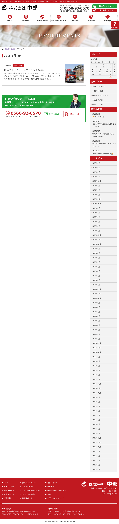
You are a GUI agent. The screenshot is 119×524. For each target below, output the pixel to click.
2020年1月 (96, 379)
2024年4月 (96, 186)
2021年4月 (96, 325)
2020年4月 (96, 366)
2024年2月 (96, 190)
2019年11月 (96, 388)
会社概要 (26, 21)
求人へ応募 (75, 114)
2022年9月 (96, 249)
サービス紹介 (42, 21)
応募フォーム (52, 483)
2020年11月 (96, 348)
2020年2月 (96, 375)
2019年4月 (96, 420)
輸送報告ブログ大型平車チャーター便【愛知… (104, 133)
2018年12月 (96, 438)
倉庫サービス (9, 494)
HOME (10, 21)
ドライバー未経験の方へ (31, 490)
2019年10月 (96, 393)
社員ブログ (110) (98, 86)
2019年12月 (96, 384)
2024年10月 (96, 181)
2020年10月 (96, 352)
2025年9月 (96, 163)
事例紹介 (107, 21)
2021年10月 (96, 298)
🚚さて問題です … (104, 115)
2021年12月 (96, 289)
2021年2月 (96, 334)
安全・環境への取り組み (56, 490)
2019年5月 (96, 415)
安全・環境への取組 (58, 20)
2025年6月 (96, 168)
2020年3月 (96, 370)
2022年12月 (96, 235)
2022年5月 (96, 267)
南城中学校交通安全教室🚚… (104, 152)
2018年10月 (96, 447)
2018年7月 (96, 460)
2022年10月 (96, 244)
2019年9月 (96, 397)
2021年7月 (96, 312)
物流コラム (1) (97, 104)
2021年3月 (96, 330)
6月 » (110, 77)
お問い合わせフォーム (106, 6)
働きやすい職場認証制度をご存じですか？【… (104, 124)
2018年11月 (96, 442)
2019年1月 (96, 433)
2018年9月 (96, 451)
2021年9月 (96, 303)
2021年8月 (96, 307)
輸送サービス (9, 490)
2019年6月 (96, 411)
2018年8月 (96, 456)
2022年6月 (96, 262)
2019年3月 (96, 424)
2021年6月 (96, 316)
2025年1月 (96, 177)
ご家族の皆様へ (28, 487)
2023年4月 (96, 222)
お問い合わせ (54, 114)
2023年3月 (96, 226)
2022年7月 (96, 258)
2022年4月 (96, 271)
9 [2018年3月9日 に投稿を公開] (107, 67)
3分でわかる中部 (28, 494)
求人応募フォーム (106, 10)
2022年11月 (96, 240)
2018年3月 (96, 469)
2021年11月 (96, 294)
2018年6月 (96, 465)
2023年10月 (96, 204)
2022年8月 (96, 253)
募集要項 (91, 21)
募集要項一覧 (27, 498)
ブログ (13, 49)
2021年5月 (96, 321)
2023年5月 (96, 217)
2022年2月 (96, 280)
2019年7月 (96, 406)
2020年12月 (96, 343)
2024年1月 (96, 195)
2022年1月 (96, 285)
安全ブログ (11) (98, 100)
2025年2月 (96, 172)
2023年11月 (96, 199)
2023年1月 (96, 231)
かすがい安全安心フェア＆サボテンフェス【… (104, 143)
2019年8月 (96, 402)
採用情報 (75, 21)
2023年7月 (96, 213)
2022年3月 (96, 276)
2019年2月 (96, 429)
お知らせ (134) (97, 91)
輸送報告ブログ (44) (100, 95)
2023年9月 (96, 208)
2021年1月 (96, 339)
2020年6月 (96, 361)
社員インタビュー (29, 483)
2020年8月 (96, 357)
